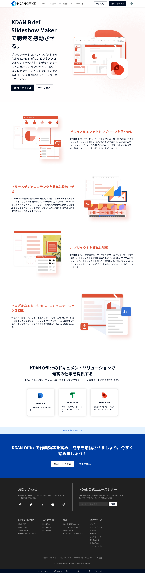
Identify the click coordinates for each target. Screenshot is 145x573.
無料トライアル (117, 3)
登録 (113, 504)
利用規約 (45, 558)
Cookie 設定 (98, 558)
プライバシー (54, 558)
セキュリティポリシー (66, 558)
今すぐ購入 (100, 3)
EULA (91, 558)
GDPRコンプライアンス (81, 558)
